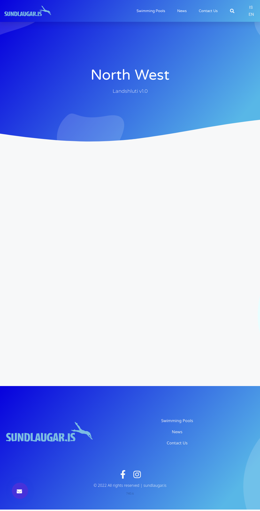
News (182, 11)
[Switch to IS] (251, 7)
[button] (232, 11)
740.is (130, 495)
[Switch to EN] (251, 14)
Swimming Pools (151, 11)
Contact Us (208, 11)
